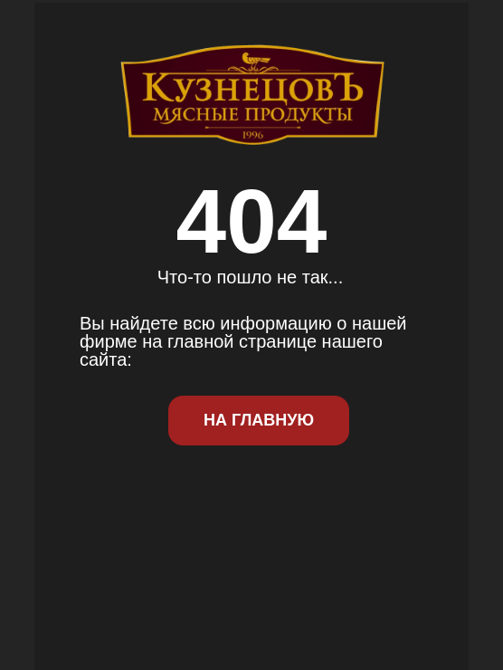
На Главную (259, 420)
